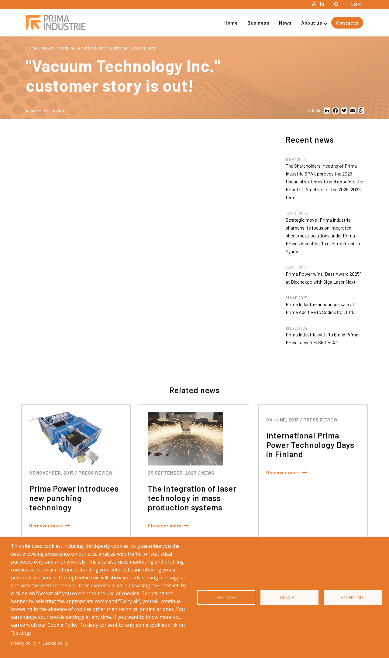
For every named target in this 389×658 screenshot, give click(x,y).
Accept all (352, 597)
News (285, 23)
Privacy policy (23, 643)
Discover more (46, 525)
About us (311, 23)
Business (258, 23)
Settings (226, 597)
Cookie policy (55, 643)
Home (231, 23)
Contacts (347, 23)
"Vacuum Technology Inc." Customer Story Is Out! (106, 48)
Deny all (289, 597)
